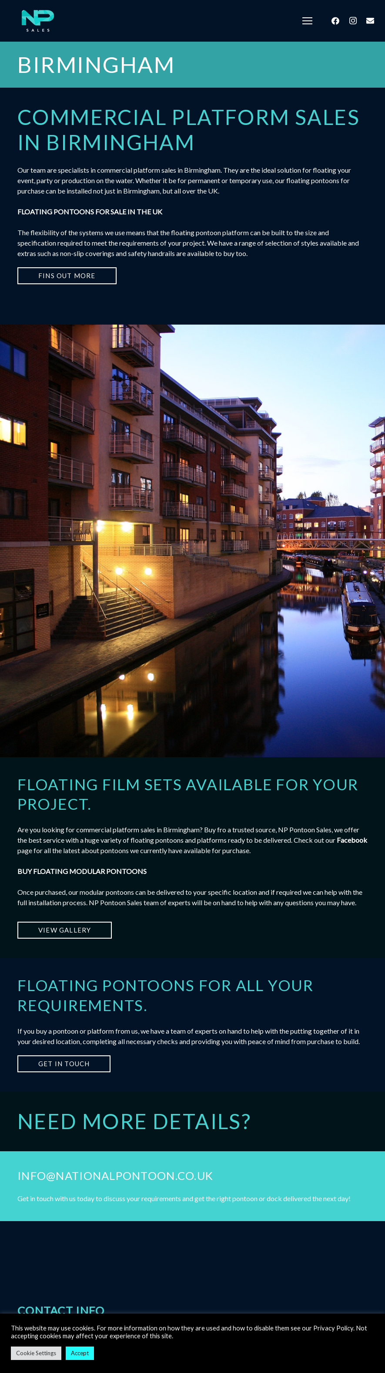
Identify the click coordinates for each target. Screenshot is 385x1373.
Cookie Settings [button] (36, 1353)
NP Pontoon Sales (115, 902)
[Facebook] (335, 21)
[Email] (370, 21)
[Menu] (307, 21)
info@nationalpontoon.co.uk (115, 1175)
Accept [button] (80, 1353)
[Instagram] (353, 21)
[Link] (37, 21)
